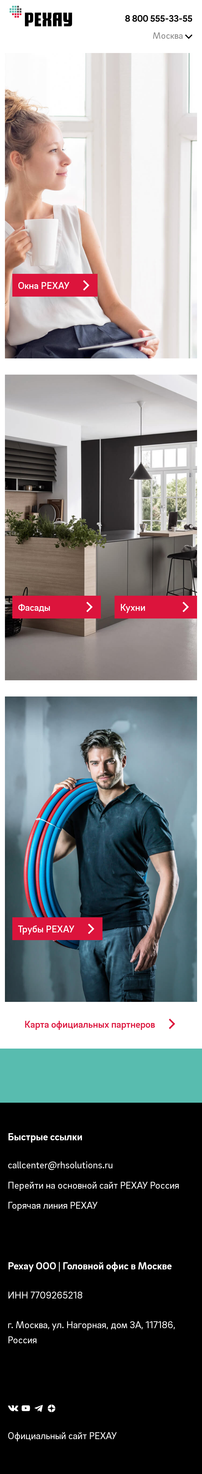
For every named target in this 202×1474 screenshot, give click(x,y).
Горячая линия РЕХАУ (53, 1205)
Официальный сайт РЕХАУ (62, 1435)
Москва (173, 36)
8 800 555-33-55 (158, 18)
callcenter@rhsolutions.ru (60, 1164)
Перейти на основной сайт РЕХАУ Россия (93, 1185)
